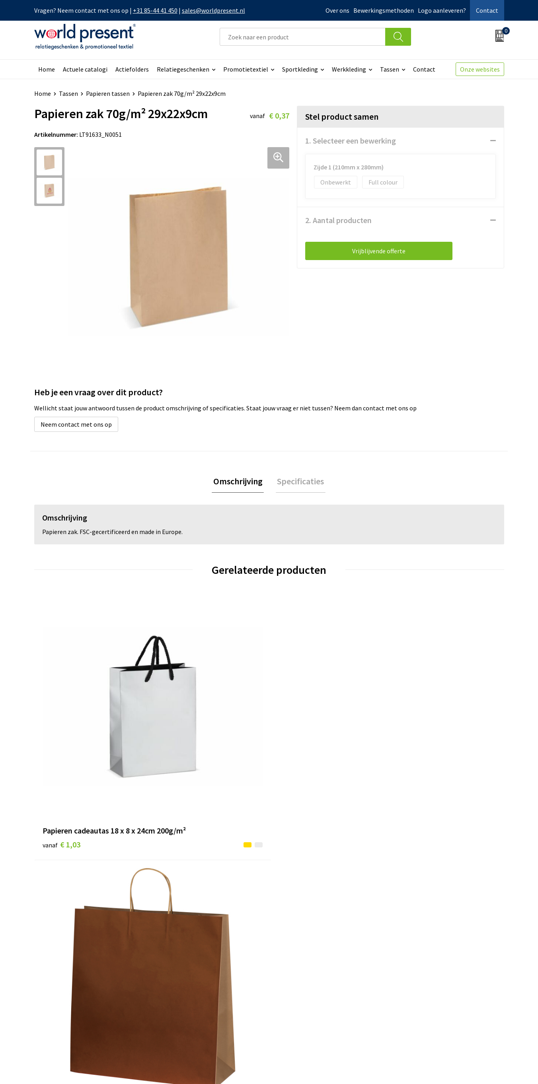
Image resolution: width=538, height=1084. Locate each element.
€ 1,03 (61, 738)
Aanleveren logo (184, 1001)
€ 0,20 (296, 726)
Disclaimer (485, 1066)
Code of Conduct (184, 965)
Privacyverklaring (439, 1066)
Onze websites (480, 69)
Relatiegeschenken (183, 69)
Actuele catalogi (85, 69)
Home (46, 69)
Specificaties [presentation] (299, 482)
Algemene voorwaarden (375, 1066)
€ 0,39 (179, 726)
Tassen (389, 69)
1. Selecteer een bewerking (350, 141)
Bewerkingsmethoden (383, 10)
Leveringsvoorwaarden (193, 977)
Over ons (337, 10)
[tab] (239, 482)
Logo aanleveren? (442, 10)
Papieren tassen (108, 93)
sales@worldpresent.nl (213, 10)
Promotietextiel (245, 69)
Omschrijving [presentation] (239, 482)
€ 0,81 (414, 738)
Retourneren (296, 965)
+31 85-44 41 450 (155, 10)
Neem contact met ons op (76, 424)
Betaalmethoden (302, 953)
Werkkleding (349, 69)
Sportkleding (300, 69)
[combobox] (303, 37)
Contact (487, 10)
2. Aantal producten (338, 220)
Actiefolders (132, 69)
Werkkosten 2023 (185, 953)
